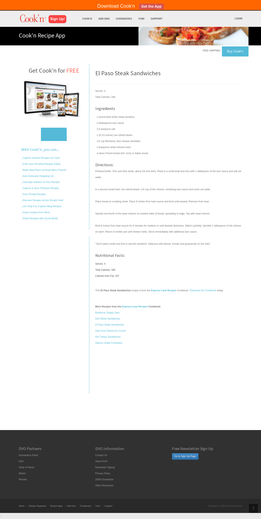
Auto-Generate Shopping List (38, 176)
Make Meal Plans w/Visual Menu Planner (44, 170)
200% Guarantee (104, 479)
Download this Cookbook (202, 290)
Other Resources (104, 485)
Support (156, 18)
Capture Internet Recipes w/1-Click (41, 158)
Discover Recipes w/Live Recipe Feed (42, 200)
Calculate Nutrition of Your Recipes (41, 182)
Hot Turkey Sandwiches (108, 336)
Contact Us (101, 455)
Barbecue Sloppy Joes (107, 312)
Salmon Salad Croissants (109, 342)
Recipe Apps (56, 506)
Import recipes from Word (36, 212)
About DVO (101, 461)
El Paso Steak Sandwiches (109, 324)
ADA (21, 461)
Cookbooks (124, 18)
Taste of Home (26, 467)
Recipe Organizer (37, 506)
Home (22, 506)
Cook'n (87, 18)
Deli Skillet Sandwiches (107, 318)
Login (238, 18)
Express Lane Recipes (135, 306)
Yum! (141, 18)
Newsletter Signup (105, 467)
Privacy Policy (102, 473)
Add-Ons (103, 18)
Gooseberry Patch (28, 455)
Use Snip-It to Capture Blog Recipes (41, 206)
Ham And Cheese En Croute (110, 330)
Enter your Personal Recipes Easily (41, 164)
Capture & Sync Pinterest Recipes (40, 188)
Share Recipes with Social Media (40, 218)
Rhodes (23, 479)
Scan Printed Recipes (34, 194)
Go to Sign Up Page (185, 456)
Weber (22, 473)
